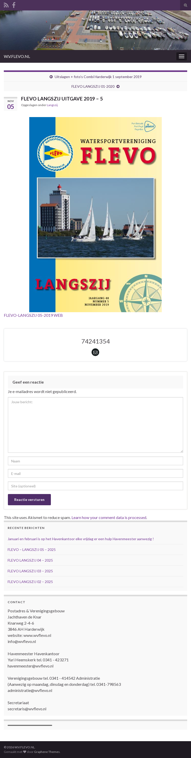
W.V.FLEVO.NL (17, 56)
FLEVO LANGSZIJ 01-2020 (92, 86)
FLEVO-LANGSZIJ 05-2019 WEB (33, 315)
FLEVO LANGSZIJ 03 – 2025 (30, 571)
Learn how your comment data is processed (108, 517)
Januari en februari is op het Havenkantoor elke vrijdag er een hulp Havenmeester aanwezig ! (81, 539)
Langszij (52, 105)
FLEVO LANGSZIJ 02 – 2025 (30, 581)
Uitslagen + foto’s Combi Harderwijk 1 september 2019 (98, 76)
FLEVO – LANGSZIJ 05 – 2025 (32, 549)
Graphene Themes (47, 752)
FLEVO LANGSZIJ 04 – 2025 (30, 560)
